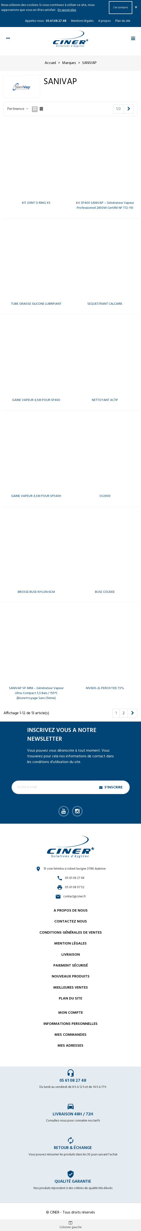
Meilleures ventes (70, 988)
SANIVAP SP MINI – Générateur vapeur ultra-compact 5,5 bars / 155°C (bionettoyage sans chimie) (36, 693)
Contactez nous (70, 921)
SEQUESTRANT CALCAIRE (104, 303)
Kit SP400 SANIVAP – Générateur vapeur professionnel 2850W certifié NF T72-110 (105, 205)
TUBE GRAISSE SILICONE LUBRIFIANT (36, 303)
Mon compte (70, 1013)
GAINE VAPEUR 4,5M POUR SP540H (36, 496)
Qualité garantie (73, 1181)
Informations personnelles (70, 1024)
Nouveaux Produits (71, 976)
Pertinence (18, 109)
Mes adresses (70, 1046)
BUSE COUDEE (105, 592)
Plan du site (122, 20)
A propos (104, 20)
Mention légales (70, 943)
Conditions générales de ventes (70, 933)
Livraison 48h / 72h (73, 1114)
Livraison (70, 955)
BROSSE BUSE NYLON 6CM (36, 592)
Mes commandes (70, 1035)
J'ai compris (120, 7)
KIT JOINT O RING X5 (36, 202)
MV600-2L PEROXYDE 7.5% (105, 688)
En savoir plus (67, 10)
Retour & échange (73, 1148)
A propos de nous (71, 911)
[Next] (129, 109)
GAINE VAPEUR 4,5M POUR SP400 (36, 400)
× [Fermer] (136, 7)
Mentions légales (82, 20)
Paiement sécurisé (70, 966)
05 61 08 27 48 (73, 1080)
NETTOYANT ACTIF (105, 400)
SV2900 (105, 496)
